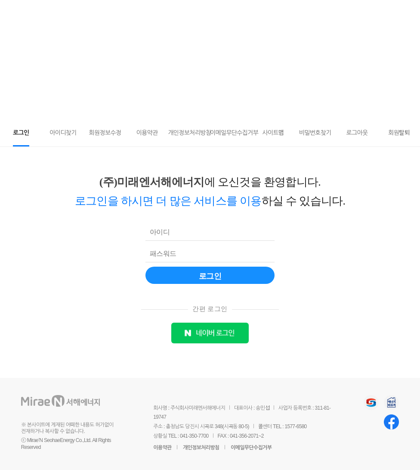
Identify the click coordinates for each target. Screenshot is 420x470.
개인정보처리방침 (201, 448)
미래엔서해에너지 (72, 13)
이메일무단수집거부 (251, 448)
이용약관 (162, 448)
